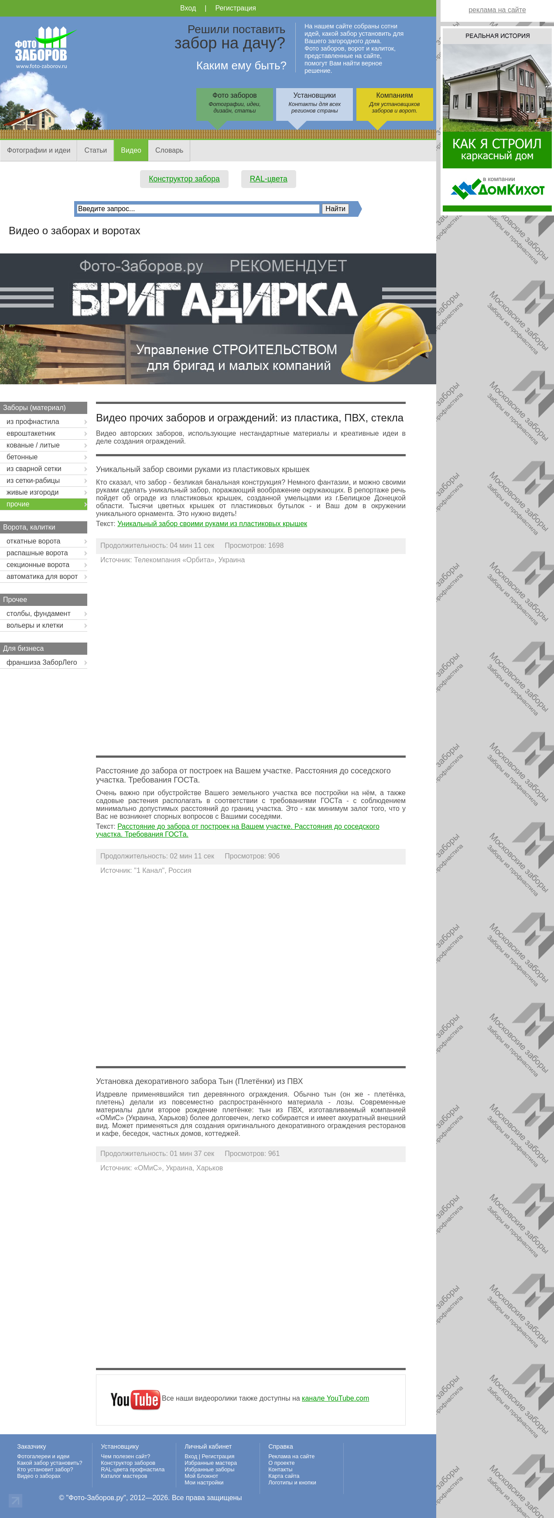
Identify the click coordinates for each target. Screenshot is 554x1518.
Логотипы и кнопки (292, 1482)
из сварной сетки (34, 468)
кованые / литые (33, 445)
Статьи (95, 150)
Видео (131, 150)
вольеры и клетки (35, 625)
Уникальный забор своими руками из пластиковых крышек (212, 523)
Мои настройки (204, 1482)
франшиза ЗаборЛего (42, 662)
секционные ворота (38, 564)
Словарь (169, 150)
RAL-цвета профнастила (132, 1469)
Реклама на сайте (291, 1456)
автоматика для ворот (42, 576)
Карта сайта (283, 1476)
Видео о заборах (39, 1476)
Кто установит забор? (45, 1469)
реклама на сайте (497, 10)
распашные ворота (37, 553)
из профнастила (33, 421)
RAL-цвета (268, 178)
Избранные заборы (209, 1469)
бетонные (22, 457)
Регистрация (235, 8)
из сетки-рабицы (33, 480)
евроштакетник (31, 433)
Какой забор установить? (49, 1463)
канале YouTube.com (335, 1398)
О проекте (281, 1463)
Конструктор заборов (128, 1463)
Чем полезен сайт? (125, 1456)
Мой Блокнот (201, 1476)
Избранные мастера (211, 1463)
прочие (18, 504)
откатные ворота (34, 541)
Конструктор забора (184, 178)
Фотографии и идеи (38, 150)
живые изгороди (32, 492)
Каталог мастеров (124, 1476)
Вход (188, 8)
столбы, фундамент (39, 613)
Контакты (280, 1469)
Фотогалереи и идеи (43, 1456)
